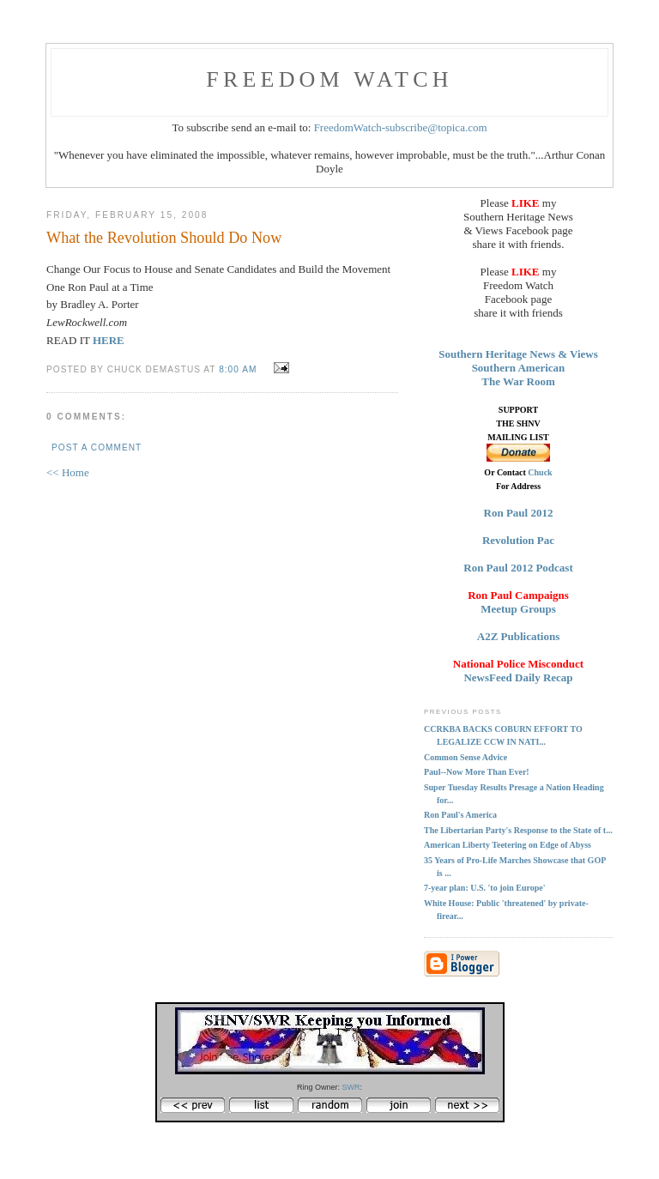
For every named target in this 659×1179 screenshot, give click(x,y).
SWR (351, 1087)
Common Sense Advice (465, 757)
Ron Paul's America (460, 814)
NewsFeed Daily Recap (517, 677)
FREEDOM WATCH (329, 79)
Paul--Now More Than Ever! (476, 772)
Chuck (540, 472)
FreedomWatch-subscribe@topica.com (400, 127)
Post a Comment (96, 447)
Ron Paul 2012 (518, 512)
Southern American (518, 367)
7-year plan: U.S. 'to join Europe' (485, 887)
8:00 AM (238, 369)
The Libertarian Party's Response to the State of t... (518, 830)
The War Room (517, 381)
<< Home (67, 472)
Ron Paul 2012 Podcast (517, 567)
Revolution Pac (518, 540)
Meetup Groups (518, 608)
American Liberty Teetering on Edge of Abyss (507, 844)
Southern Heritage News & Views (518, 354)
